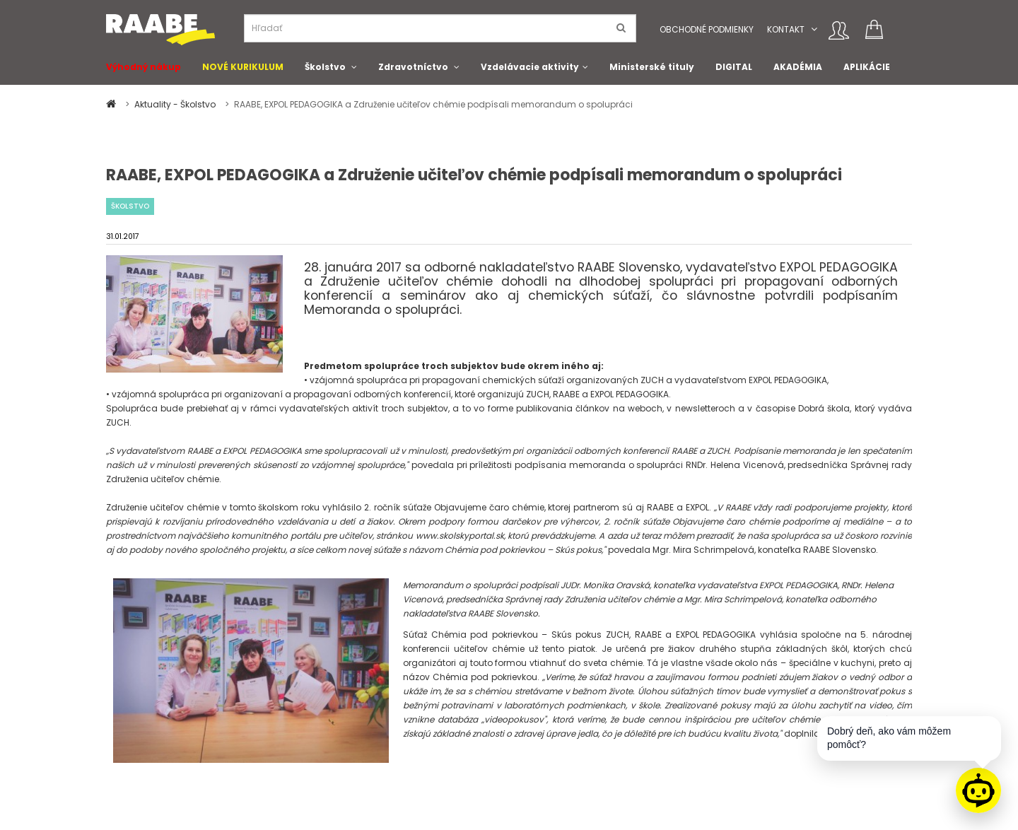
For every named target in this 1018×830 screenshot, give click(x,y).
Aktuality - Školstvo (176, 104)
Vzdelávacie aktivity (530, 67)
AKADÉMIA (797, 67)
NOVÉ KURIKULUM (242, 67)
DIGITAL (733, 67)
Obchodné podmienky (707, 29)
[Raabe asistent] (978, 790)
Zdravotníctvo (413, 67)
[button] (814, 29)
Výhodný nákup (143, 67)
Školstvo (325, 67)
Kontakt (786, 29)
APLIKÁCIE (866, 67)
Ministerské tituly (651, 67)
